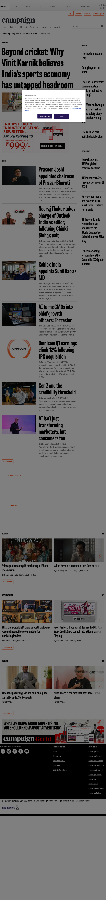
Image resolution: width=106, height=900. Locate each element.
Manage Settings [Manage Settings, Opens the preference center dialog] (45, 116)
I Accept (61, 116)
